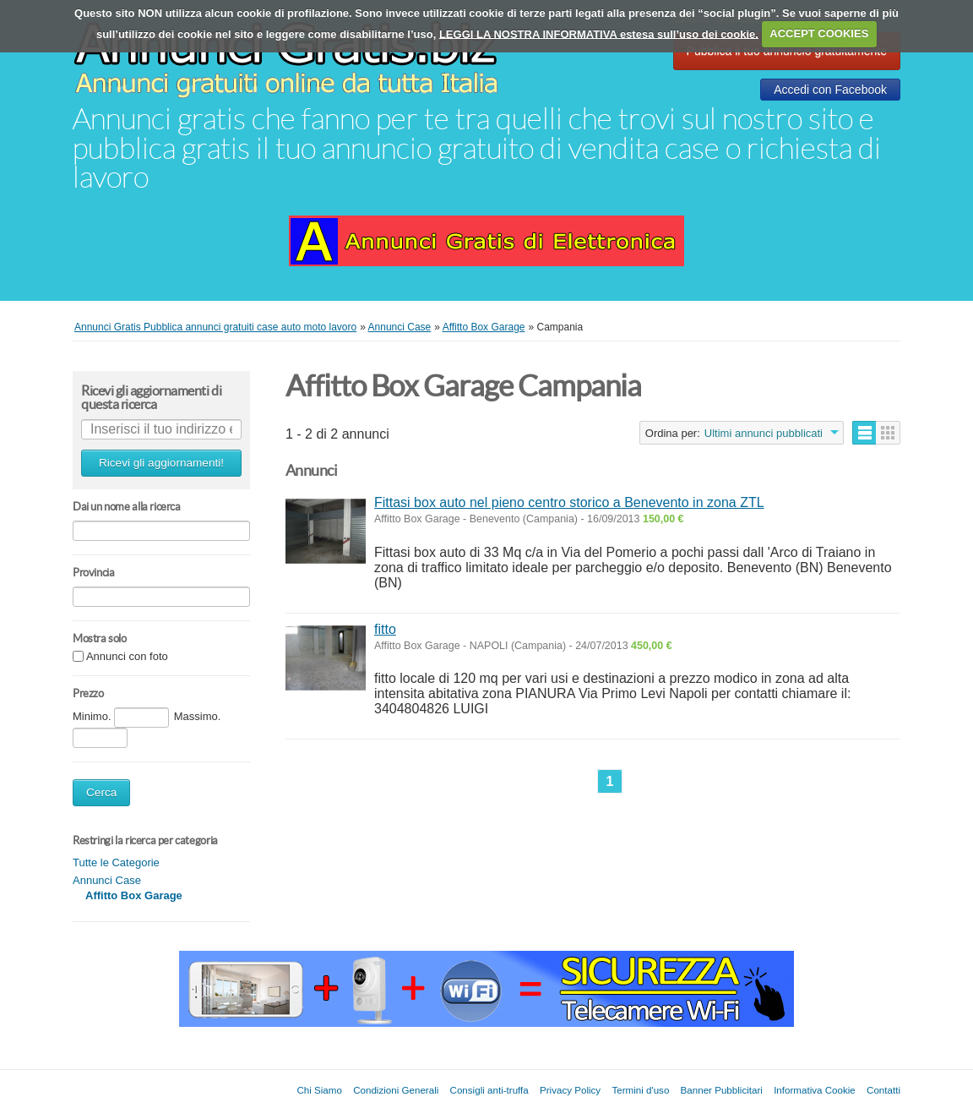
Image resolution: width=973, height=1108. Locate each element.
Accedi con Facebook (830, 89)
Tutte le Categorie (116, 862)
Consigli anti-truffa (489, 1089)
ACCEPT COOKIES (818, 33)
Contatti (883, 1089)
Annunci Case (107, 880)
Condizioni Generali (395, 1089)
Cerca (101, 792)
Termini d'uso (640, 1089)
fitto (385, 629)
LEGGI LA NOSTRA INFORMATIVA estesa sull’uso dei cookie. (598, 33)
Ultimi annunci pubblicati (763, 433)
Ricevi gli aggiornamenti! (161, 462)
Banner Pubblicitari (722, 1089)
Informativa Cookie (815, 1089)
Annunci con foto (127, 657)
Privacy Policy (570, 1089)
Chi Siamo (318, 1089)
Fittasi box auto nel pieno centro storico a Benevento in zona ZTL (569, 502)
